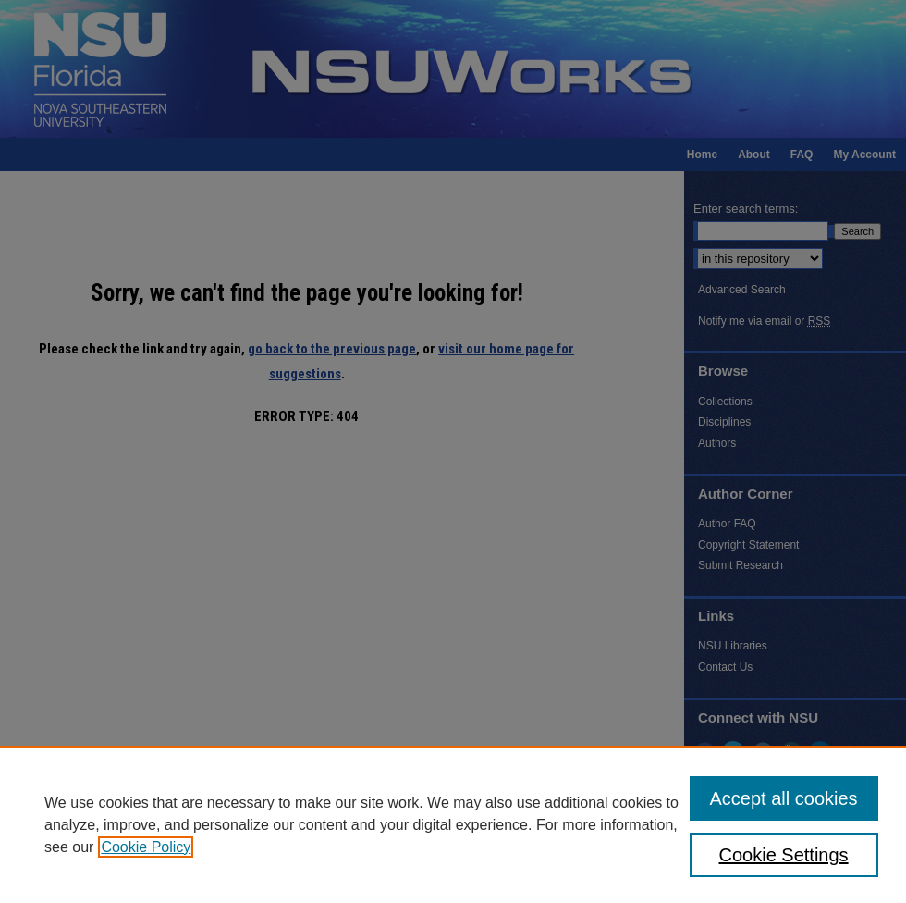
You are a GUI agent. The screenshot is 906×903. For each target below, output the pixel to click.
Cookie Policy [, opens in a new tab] (145, 847)
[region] (453, 824)
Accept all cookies (784, 798)
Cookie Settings (784, 855)
